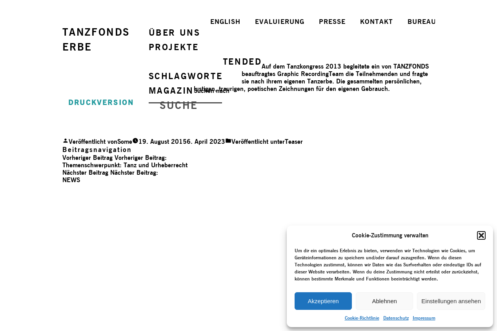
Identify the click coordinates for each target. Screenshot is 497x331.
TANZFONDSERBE (96, 39)
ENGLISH (225, 21)
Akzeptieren (323, 301)
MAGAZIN (171, 90)
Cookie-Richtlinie (362, 318)
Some (124, 141)
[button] (481, 235)
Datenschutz (396, 318)
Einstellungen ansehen (451, 301)
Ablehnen (384, 301)
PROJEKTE (174, 47)
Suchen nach (211, 90)
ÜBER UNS (174, 32)
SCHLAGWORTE (186, 76)
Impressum (424, 318)
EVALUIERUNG (279, 21)
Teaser (294, 141)
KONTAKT (376, 21)
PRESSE (332, 21)
